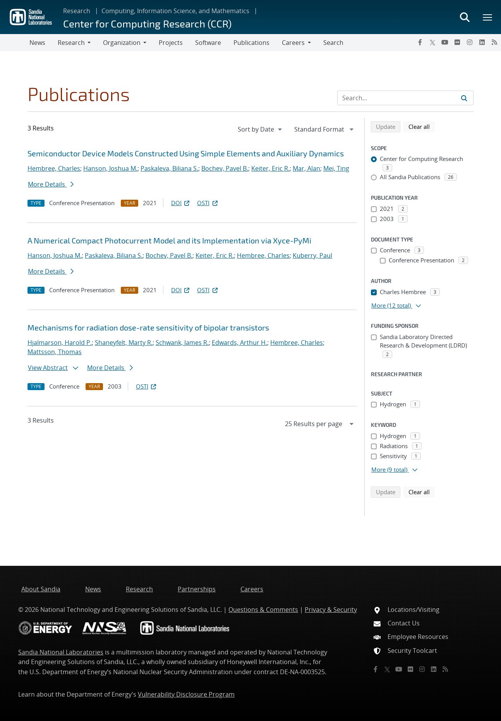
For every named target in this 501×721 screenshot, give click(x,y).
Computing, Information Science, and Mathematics (175, 11)
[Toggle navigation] (14, 42)
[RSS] (494, 42)
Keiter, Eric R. (270, 168)
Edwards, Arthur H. (239, 342)
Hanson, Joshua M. (110, 168)
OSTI (208, 203)
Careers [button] (293, 42)
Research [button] (71, 42)
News (37, 42)
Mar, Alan (306, 168)
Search (333, 42)
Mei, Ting (336, 168)
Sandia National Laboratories (60, 652)
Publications (251, 42)
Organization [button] (122, 42)
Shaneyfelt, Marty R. (124, 342)
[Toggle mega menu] (487, 17)
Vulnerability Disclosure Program (186, 694)
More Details (51, 184)
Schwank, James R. (182, 342)
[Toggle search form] (464, 17)
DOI (181, 203)
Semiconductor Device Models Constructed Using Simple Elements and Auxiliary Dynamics (185, 153)
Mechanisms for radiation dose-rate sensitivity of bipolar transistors (148, 327)
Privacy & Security (331, 609)
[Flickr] (457, 42)
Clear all (421, 126)
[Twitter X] (432, 42)
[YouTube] (445, 42)
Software (208, 42)
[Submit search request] (464, 98)
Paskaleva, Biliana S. (169, 168)
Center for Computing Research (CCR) (147, 23)
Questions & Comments (263, 609)
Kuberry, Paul (312, 255)
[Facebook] (420, 42)
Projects (171, 42)
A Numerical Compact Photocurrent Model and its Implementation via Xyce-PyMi (169, 240)
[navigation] (260, 129)
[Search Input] (405, 98)
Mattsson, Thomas (54, 352)
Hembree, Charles (53, 168)
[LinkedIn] (482, 42)
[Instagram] (469, 42)
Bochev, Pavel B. (224, 168)
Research (76, 11)
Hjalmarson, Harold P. (59, 342)
